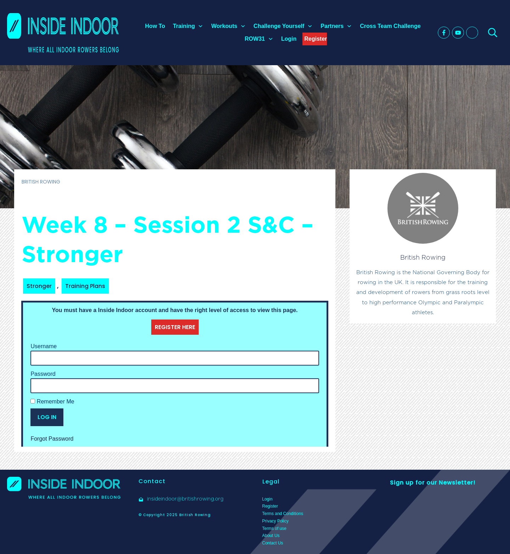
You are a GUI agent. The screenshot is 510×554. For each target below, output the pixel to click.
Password (42, 374)
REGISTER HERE (175, 327)
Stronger (39, 286)
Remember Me (52, 401)
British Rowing (423, 257)
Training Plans (85, 286)
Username (43, 346)
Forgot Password (51, 439)
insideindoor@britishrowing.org (185, 499)
